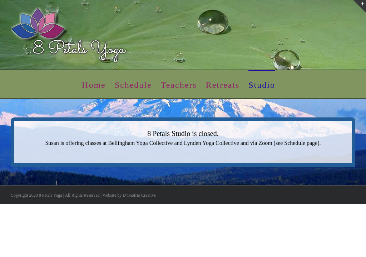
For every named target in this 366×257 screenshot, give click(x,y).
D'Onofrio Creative (139, 195)
